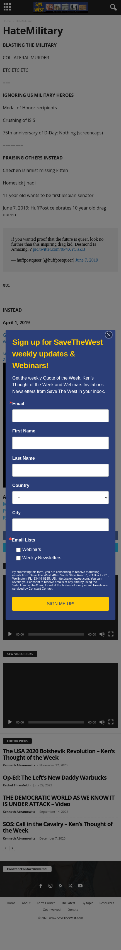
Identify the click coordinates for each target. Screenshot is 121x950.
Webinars (31, 549)
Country (20, 485)
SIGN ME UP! (60, 603)
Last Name (23, 458)
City (16, 513)
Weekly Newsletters (41, 557)
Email (18, 404)
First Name (23, 431)
